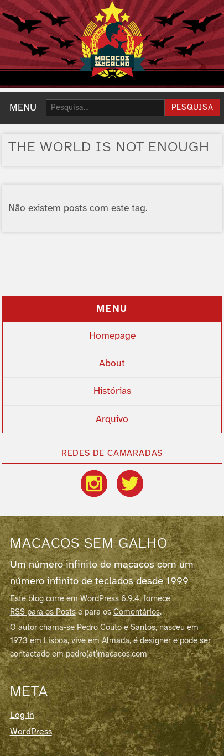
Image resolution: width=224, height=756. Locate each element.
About (112, 364)
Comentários (136, 612)
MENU (23, 108)
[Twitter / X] (130, 483)
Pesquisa (192, 108)
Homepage (112, 336)
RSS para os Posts (43, 612)
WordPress (99, 599)
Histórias (112, 391)
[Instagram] (94, 483)
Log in (22, 715)
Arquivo (112, 419)
